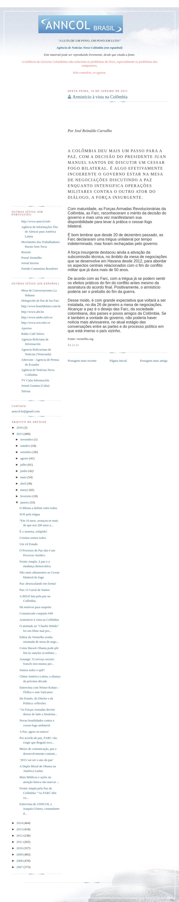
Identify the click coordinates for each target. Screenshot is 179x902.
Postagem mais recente (82, 360)
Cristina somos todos (32, 538)
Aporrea (26, 328)
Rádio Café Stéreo (32, 334)
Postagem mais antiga (153, 360)
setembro (26, 452)
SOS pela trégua (29, 514)
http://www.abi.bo (32, 312)
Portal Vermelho (31, 257)
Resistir (26, 252)
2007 (19, 867)
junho (24, 471)
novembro (27, 439)
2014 (19, 823)
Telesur (25, 391)
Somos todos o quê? (32, 670)
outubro (25, 445)
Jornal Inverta (30, 263)
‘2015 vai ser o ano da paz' (36, 760)
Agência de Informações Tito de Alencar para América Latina (39, 231)
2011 (19, 842)
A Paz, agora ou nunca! (34, 731)
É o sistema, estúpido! (33, 531)
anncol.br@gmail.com (26, 411)
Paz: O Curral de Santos (34, 590)
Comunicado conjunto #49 (36, 613)
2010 (19, 848)
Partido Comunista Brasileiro (39, 268)
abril (23, 483)
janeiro (25, 502)
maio (23, 477)
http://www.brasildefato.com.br (41, 306)
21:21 (75, 345)
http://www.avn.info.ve (35, 322)
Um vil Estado (28, 544)
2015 (19, 434)
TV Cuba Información (35, 380)
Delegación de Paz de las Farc (40, 300)
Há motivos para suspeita (35, 607)
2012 (19, 835)
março (24, 490)
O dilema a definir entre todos (38, 508)
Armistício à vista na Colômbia (100, 96)
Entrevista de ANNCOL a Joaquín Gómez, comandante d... (39, 808)
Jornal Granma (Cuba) (35, 385)
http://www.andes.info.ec (37, 317)
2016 (19, 427)
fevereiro (26, 496)
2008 (19, 861)
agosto (24, 458)
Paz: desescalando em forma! (37, 583)
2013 (19, 829)
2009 (19, 854)
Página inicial (118, 360)
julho (24, 464)
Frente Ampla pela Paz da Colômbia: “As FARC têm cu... (37, 793)
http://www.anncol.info (35, 221)
